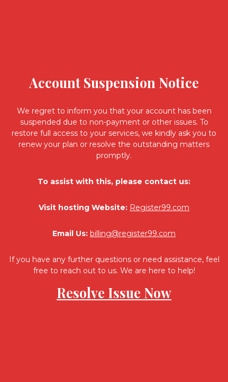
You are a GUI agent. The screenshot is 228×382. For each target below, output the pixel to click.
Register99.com (159, 207)
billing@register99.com (133, 233)
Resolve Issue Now (114, 292)
